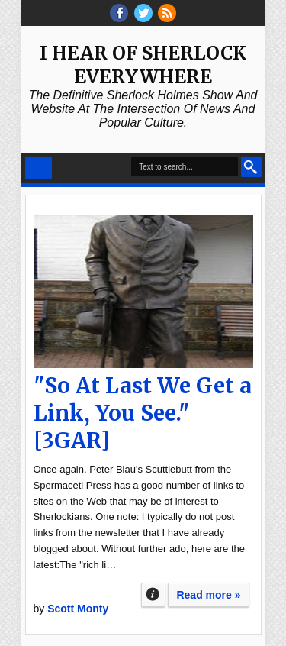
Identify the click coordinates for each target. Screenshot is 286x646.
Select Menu (38, 168)
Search (251, 167)
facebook (119, 13)
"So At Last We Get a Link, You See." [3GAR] (143, 413)
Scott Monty (77, 608)
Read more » (208, 595)
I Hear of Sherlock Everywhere (143, 65)
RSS (167, 13)
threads (143, 13)
